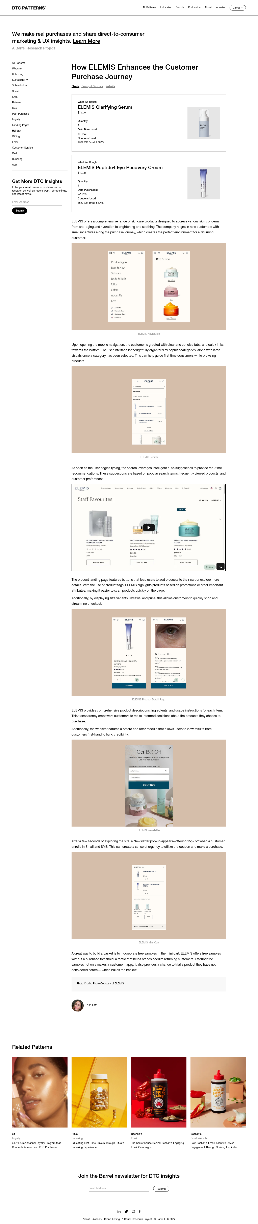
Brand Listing (112, 1219)
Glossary (97, 1219)
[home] (29, 7)
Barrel (20, 48)
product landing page (92, 579)
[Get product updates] (119, 1188)
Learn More (86, 41)
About (86, 1219)
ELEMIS (77, 221)
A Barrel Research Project (137, 1219)
